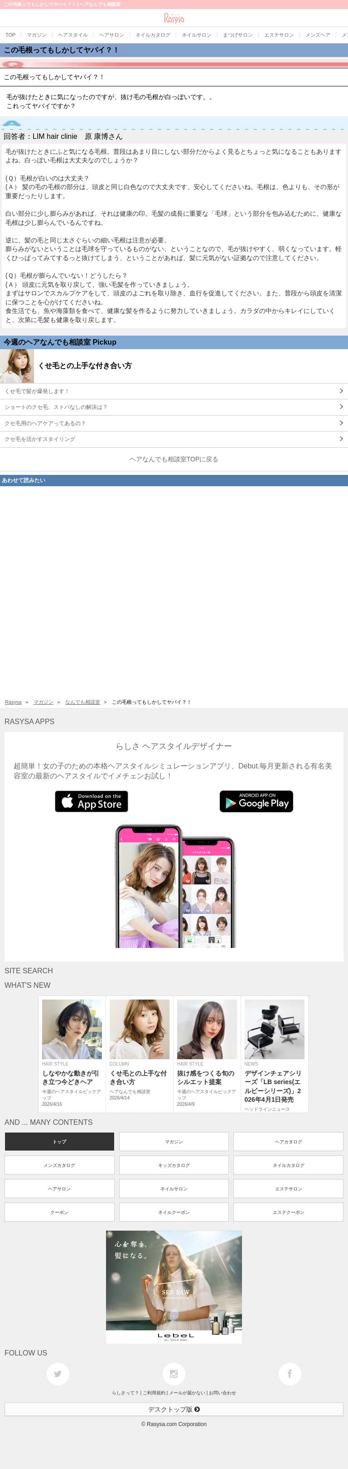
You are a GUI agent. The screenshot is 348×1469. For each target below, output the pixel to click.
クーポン (59, 1212)
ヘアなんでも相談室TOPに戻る (174, 459)
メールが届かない (187, 1392)
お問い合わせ (222, 1392)
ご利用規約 (154, 1392)
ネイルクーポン (174, 1212)
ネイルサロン (174, 1188)
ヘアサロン (59, 1188)
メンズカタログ (59, 1165)
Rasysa (13, 702)
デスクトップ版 (174, 1409)
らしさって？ (125, 1392)
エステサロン (288, 1188)
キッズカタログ (174, 1165)
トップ (59, 1141)
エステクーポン (288, 1212)
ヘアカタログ (288, 1141)
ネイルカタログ (288, 1165)
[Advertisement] (174, 590)
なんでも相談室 (82, 702)
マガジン (43, 702)
